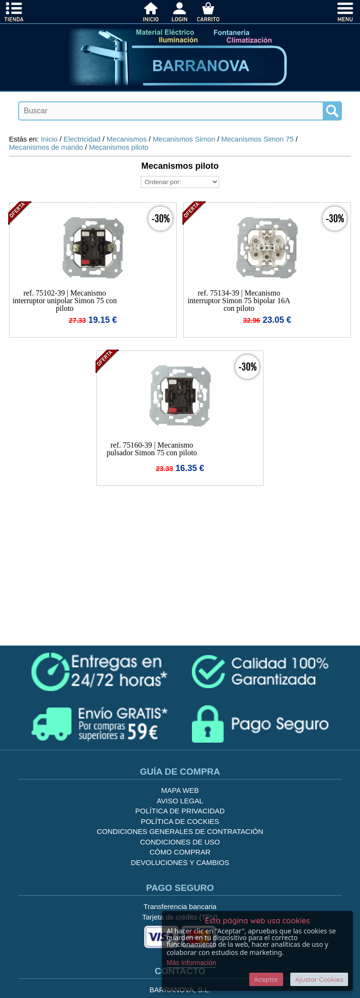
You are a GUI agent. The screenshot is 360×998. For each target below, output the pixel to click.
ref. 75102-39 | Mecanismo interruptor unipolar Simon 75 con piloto (64, 300)
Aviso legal (180, 801)
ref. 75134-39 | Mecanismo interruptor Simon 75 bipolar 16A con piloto (239, 300)
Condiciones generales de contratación (180, 831)
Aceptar (266, 979)
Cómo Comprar (180, 852)
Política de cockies (180, 821)
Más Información (191, 962)
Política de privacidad (179, 811)
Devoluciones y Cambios (180, 862)
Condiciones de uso (180, 842)
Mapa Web (180, 790)
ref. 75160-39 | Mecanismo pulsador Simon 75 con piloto (151, 449)
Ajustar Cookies (319, 979)
